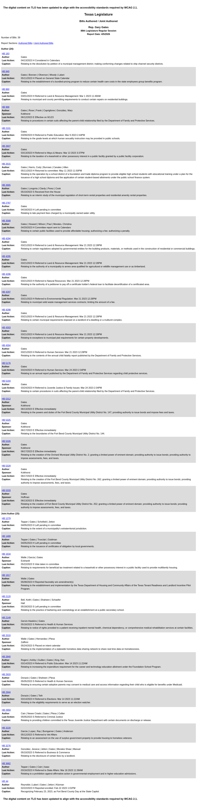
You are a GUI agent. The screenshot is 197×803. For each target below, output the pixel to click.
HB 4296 (6, 274)
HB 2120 (6, 596)
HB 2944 (6, 692)
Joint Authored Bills (43, 43)
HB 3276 (6, 745)
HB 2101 (6, 128)
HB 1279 (6, 518)
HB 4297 (6, 292)
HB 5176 (6, 363)
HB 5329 (6, 466)
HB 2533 (6, 635)
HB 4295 (6, 256)
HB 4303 (6, 327)
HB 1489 (6, 536)
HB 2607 (6, 146)
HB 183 (5, 53)
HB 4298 (6, 310)
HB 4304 (6, 345)
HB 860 (5, 89)
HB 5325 (6, 420)
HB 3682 (6, 763)
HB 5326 (6, 441)
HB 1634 (6, 554)
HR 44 (5, 781)
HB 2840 (6, 656)
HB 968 (5, 107)
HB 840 (5, 71)
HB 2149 (6, 617)
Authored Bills (25, 43)
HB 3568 (6, 221)
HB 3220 (6, 728)
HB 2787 (6, 203)
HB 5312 (6, 399)
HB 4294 (6, 238)
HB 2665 (6, 185)
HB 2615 (6, 164)
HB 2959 (6, 710)
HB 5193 (6, 381)
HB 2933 (6, 674)
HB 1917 (6, 575)
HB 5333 (6, 490)
